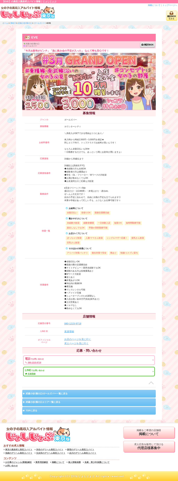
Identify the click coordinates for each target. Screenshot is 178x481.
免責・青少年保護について (97, 462)
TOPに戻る (31, 410)
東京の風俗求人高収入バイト (18, 449)
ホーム (5, 23)
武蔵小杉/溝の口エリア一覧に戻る (43, 402)
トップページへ (170, 5)
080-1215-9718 (72, 323)
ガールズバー (39, 23)
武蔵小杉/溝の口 (25, 23)
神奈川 (13, 23)
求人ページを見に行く (76, 343)
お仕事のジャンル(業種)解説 (18, 462)
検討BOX (148, 44)
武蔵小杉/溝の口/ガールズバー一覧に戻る (47, 393)
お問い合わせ (11, 466)
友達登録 (69, 331)
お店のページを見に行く (77, 339)
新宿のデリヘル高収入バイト (80, 449)
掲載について (154, 5)
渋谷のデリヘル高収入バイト (49, 449)
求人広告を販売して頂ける (149, 446)
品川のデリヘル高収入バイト (82, 453)
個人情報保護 (74, 462)
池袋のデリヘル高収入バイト (18, 453)
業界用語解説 (41, 462)
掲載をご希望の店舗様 (149, 432)
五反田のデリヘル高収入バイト (50, 453)
